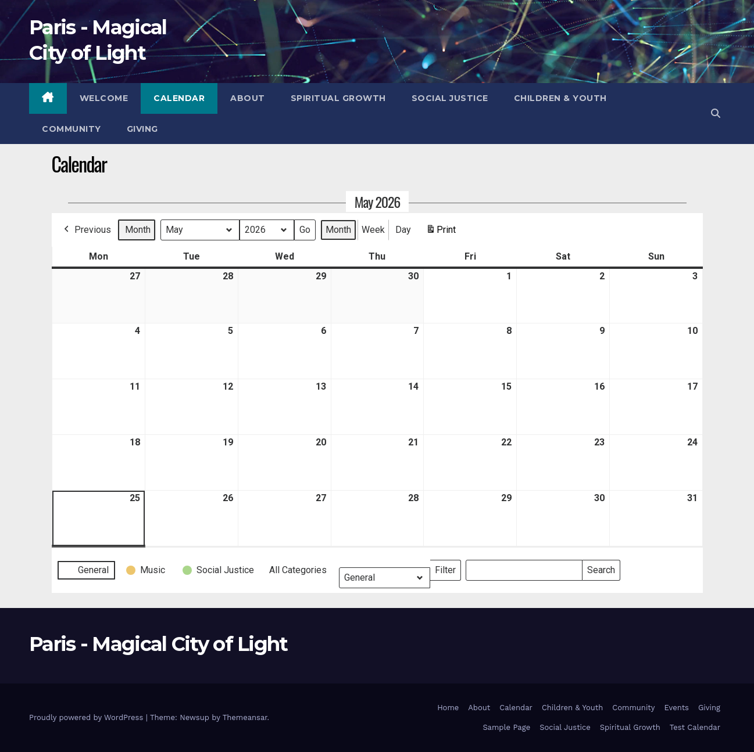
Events (676, 707)
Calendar (179, 98)
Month (138, 229)
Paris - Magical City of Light (158, 644)
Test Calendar (695, 727)
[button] (715, 113)
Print (441, 232)
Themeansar (245, 717)
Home (448, 707)
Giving (142, 129)
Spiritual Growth (338, 98)
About (247, 98)
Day (403, 229)
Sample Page (506, 727)
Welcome (104, 98)
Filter (447, 567)
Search (601, 567)
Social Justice (450, 98)
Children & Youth (560, 98)
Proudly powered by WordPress (87, 717)
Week (373, 229)
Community (71, 129)
